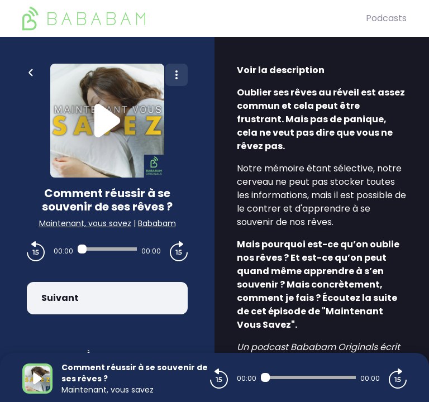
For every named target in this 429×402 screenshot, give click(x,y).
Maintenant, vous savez (85, 223)
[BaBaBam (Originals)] (194, 18)
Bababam (157, 223)
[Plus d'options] (176, 75)
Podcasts (386, 18)
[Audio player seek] (107, 249)
